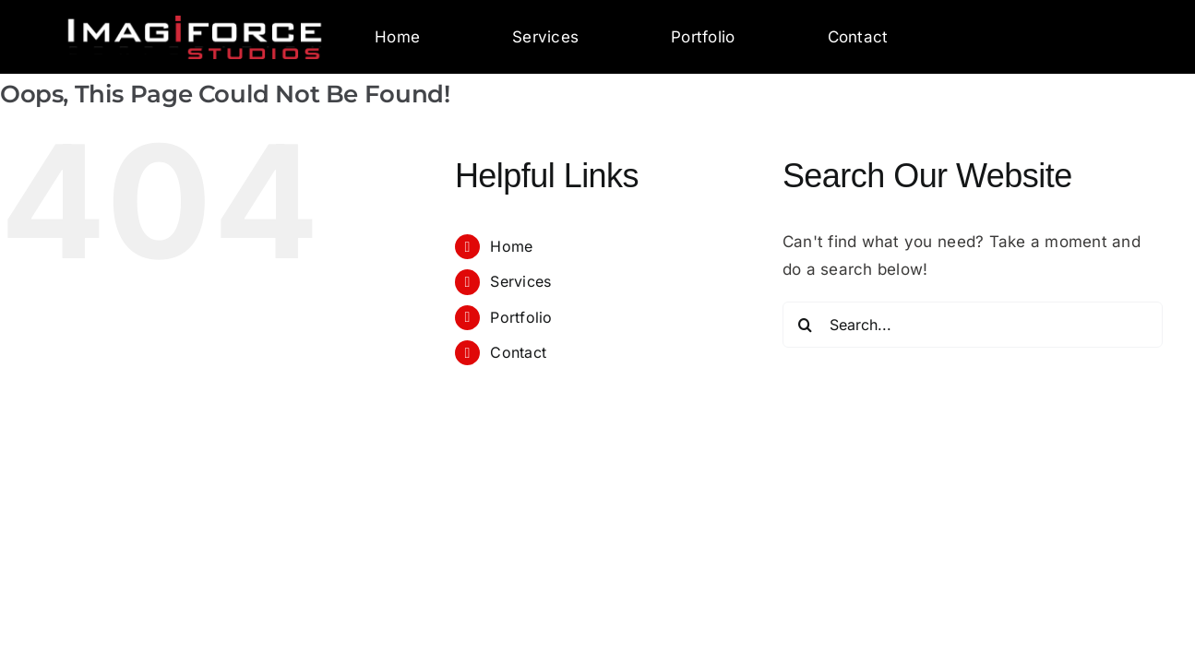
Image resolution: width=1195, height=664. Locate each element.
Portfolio (703, 37)
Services (545, 37)
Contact (858, 37)
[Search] (806, 325)
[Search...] (973, 325)
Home (397, 37)
